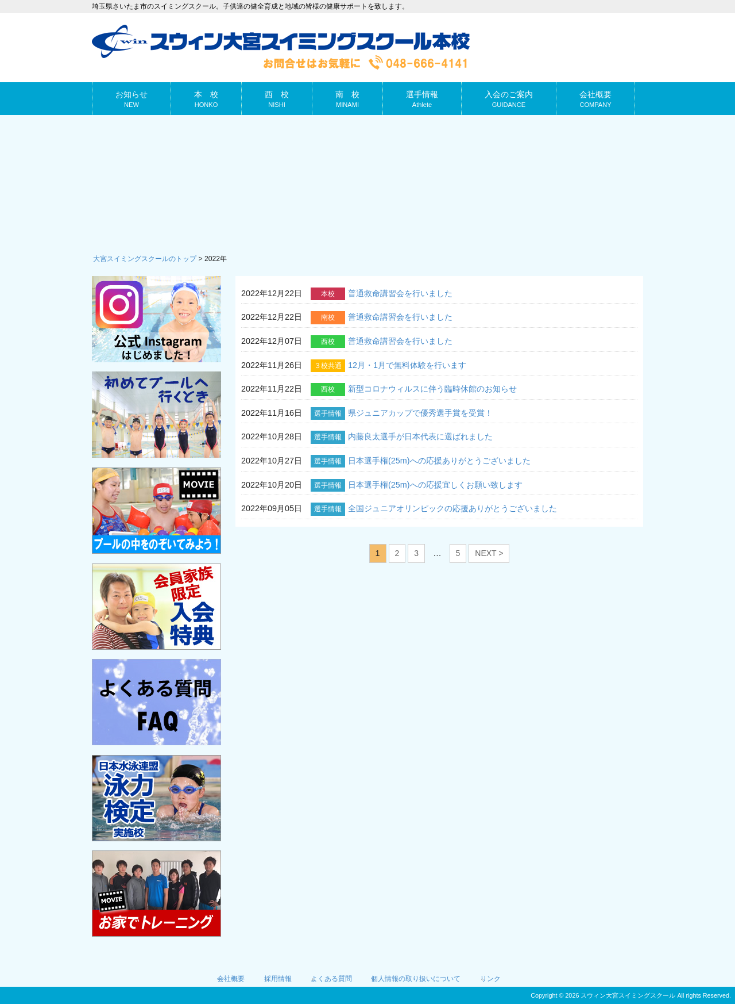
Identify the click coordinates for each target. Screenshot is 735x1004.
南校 (328, 317)
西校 (328, 342)
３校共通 (328, 366)
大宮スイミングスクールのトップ (144, 259)
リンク (490, 979)
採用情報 (278, 979)
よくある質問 (331, 979)
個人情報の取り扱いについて (416, 979)
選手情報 (328, 413)
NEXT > (489, 553)
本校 (328, 294)
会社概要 (231, 979)
